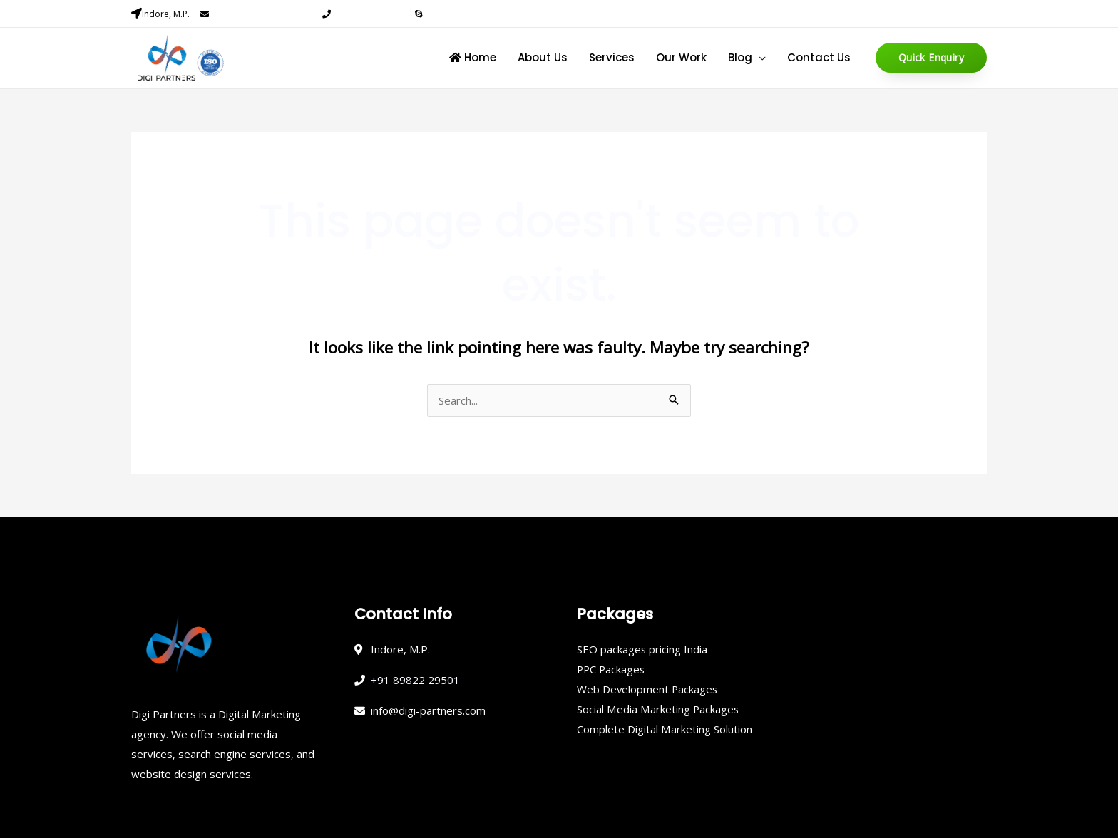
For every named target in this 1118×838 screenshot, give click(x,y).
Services (612, 57)
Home (472, 57)
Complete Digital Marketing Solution (664, 729)
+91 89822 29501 (367, 14)
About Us (543, 57)
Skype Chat (447, 14)
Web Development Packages (648, 689)
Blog (740, 57)
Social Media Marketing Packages (658, 709)
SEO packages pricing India (642, 649)
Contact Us (819, 57)
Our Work (681, 57)
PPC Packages (612, 669)
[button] (931, 58)
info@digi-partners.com (261, 14)
